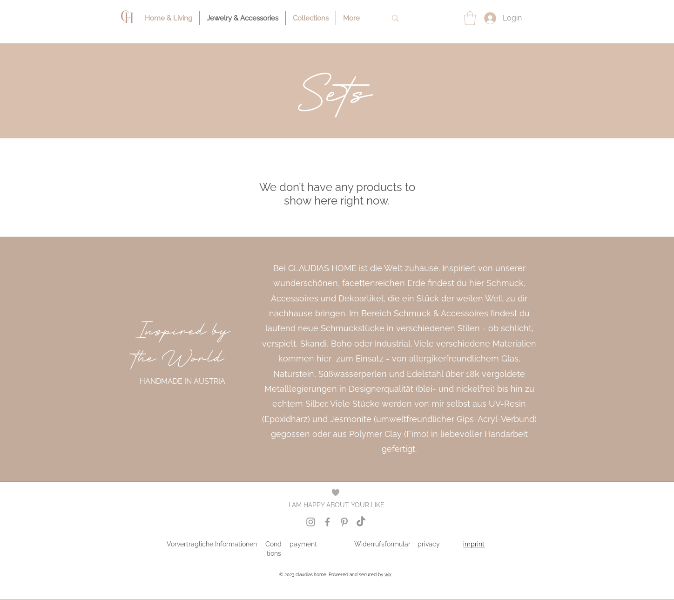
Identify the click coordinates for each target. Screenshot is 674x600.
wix (387, 574)
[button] (470, 18)
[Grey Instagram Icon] (311, 522)
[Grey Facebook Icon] (327, 522)
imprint (474, 544)
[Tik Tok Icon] (361, 522)
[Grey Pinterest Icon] (344, 522)
